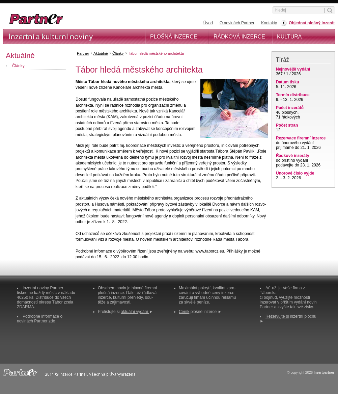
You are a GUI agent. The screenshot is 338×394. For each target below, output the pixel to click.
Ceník (184, 311)
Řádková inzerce (239, 37)
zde (52, 321)
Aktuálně (100, 53)
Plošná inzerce (173, 37)
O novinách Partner (237, 23)
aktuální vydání (135, 311)
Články (18, 65)
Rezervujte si (277, 316)
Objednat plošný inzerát (312, 23)
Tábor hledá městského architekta (156, 53)
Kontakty (269, 23)
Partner (83, 53)
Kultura (289, 37)
